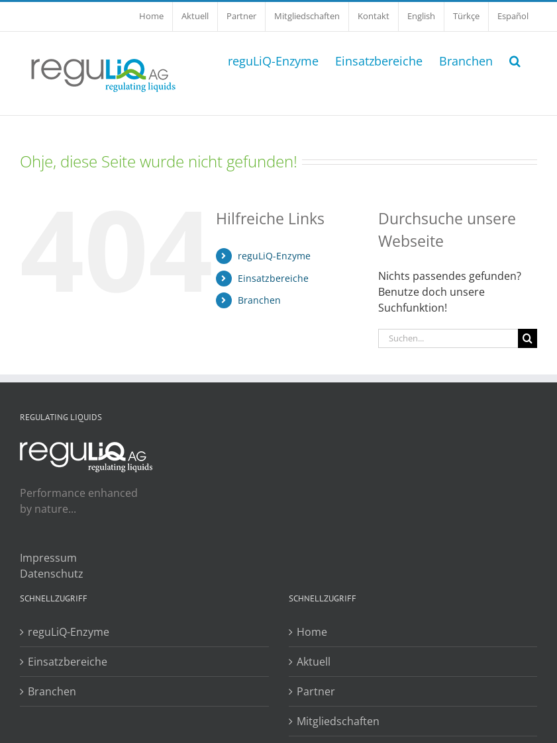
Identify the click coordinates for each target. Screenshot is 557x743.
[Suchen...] (448, 338)
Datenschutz (51, 573)
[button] (515, 59)
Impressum (48, 557)
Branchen (259, 300)
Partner (316, 691)
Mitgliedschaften (338, 721)
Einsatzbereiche (273, 278)
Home (312, 632)
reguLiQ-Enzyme (274, 255)
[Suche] (527, 338)
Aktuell (313, 661)
